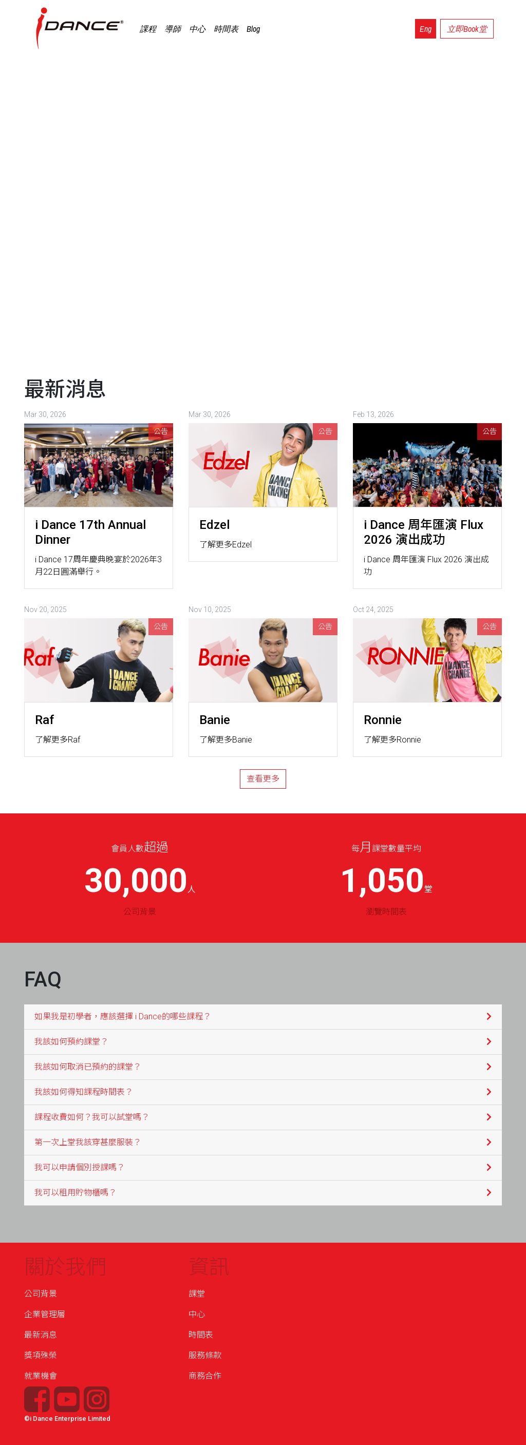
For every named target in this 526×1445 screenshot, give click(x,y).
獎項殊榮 (40, 1355)
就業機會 (40, 1376)
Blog (253, 28)
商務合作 (205, 1376)
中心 (197, 28)
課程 (148, 28)
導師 (172, 28)
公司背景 (40, 1294)
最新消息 (40, 1335)
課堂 (197, 1294)
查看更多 (263, 779)
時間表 (226, 28)
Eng (425, 28)
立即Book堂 (467, 28)
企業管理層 (44, 1314)
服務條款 (205, 1355)
